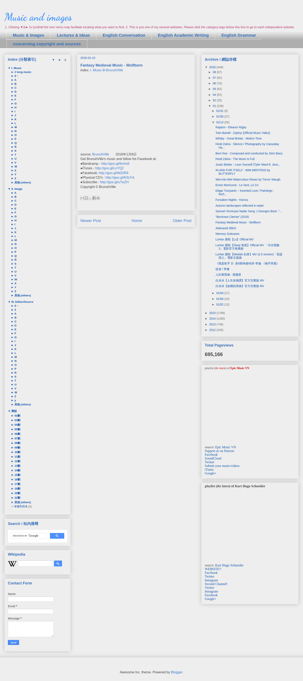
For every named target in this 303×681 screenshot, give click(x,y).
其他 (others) (22, 182)
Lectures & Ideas (73, 35)
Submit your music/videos (222, 466)
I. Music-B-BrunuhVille (106, 70)
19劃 (17, 488)
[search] (28, 536)
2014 (213, 318)
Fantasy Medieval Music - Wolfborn (238, 222)
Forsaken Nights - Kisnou (232, 199)
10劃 (17, 452)
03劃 (17, 420)
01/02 (220, 304)
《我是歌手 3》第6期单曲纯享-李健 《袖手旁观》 (247, 263)
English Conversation (124, 35)
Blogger (176, 672)
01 (215, 106)
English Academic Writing (183, 35)
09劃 (17, 447)
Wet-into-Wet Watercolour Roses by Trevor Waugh (248, 179)
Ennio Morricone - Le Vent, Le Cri (237, 185)
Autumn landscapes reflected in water (240, 205)
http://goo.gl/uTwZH (114, 182)
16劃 (17, 479)
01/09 (220, 293)
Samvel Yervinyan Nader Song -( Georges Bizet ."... (249, 211)
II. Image (16, 188)
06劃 (17, 433)
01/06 (220, 299)
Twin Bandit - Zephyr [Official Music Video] (243, 133)
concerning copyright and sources (47, 44)
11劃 (17, 456)
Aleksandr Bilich (226, 228)
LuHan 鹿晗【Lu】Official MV (235, 239)
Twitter (209, 462)
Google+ (210, 473)
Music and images (38, 17)
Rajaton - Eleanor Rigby (231, 127)
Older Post (182, 220)
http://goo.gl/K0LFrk (120, 177)
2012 (213, 330)
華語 (14, 411)
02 (215, 100)
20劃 (17, 493)
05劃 (17, 429)
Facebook (211, 454)
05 (215, 89)
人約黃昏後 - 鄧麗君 (228, 274)
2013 (213, 324)
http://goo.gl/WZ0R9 (113, 173)
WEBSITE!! (213, 569)
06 (215, 83)
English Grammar (238, 35)
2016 (213, 67)
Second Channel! (216, 584)
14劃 (17, 470)
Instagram (211, 580)
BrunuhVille (100, 154)
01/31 (220, 111)
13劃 (17, 465)
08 (215, 72)
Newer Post (90, 220)
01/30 (220, 116)
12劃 (17, 461)
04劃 (17, 424)
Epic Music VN (225, 447)
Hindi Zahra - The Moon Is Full (235, 159)
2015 (213, 313)
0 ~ (16, 76)
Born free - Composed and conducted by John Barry (249, 153)
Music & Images (28, 35)
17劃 (17, 484)
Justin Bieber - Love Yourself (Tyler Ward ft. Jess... (248, 164)
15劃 (17, 474)
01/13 (220, 122)
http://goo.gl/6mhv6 (115, 163)
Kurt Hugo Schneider (229, 565)
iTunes (209, 469)
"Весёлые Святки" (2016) (232, 216)
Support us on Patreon (219, 451)
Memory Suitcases (227, 233)
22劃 (17, 497)
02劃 (17, 415)
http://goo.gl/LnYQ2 (109, 168)
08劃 (17, 443)
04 (215, 94)
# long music (22, 72)
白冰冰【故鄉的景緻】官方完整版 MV (240, 286)
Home (137, 220)
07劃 (17, 438)
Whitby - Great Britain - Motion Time (239, 138)
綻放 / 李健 (223, 269)
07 (215, 77)
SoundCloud (213, 458)
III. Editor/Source (22, 301)
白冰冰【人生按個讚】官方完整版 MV (240, 280)
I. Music (16, 68)
